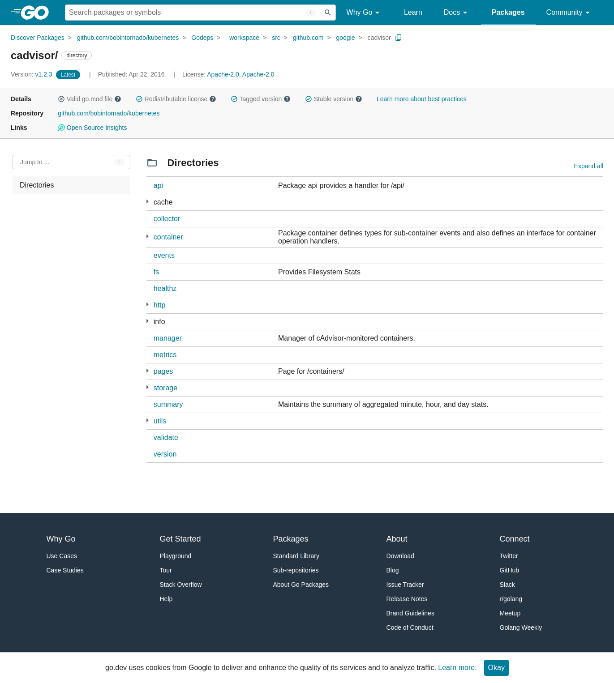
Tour (166, 570)
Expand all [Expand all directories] (588, 166)
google (345, 37)
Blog (392, 570)
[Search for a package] (192, 12)
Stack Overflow (181, 584)
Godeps (202, 37)
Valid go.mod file (89, 98)
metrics (165, 355)
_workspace (242, 37)
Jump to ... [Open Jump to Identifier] (34, 162)
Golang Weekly (521, 627)
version (165, 454)
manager (168, 338)
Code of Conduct (410, 627)
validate (166, 437)
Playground (176, 555)
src (276, 37)
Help (166, 598)
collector (167, 218)
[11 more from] (147, 387)
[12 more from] (147, 420)
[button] (61, 98)
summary (168, 404)
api (158, 185)
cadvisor (379, 37)
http (160, 305)
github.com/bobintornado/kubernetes (128, 37)
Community (569, 13)
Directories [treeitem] (37, 185)
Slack (507, 584)
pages (163, 371)
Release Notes (407, 598)
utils (160, 421)
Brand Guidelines (410, 613)
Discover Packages (37, 37)
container (168, 237)
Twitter (509, 555)
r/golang (511, 598)
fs (156, 272)
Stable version (333, 98)
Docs (457, 13)
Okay (496, 667)
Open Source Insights (92, 127)
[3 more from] (147, 236)
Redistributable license (176, 98)
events (164, 255)
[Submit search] (328, 12)
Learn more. (457, 667)
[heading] (38, 12)
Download (400, 555)
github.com (308, 37)
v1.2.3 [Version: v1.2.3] (32, 74)
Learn (413, 12)
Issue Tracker (405, 584)
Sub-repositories (296, 570)
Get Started (180, 538)
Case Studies (65, 570)
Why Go (364, 13)
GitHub (510, 570)
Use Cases (62, 555)
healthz (165, 288)
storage (165, 388)
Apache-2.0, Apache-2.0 (240, 74)
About (397, 538)
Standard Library (296, 555)
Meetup (510, 613)
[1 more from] (147, 201)
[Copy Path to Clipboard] (399, 38)
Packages (508, 12)
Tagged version (261, 98)
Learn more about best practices (422, 98)
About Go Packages (301, 584)
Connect (515, 538)
